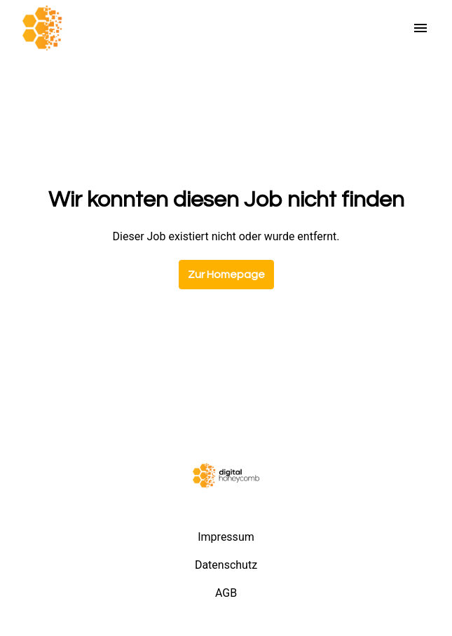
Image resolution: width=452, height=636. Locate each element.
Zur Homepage (226, 274)
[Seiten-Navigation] (420, 28)
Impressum (226, 537)
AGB (226, 593)
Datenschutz (226, 565)
